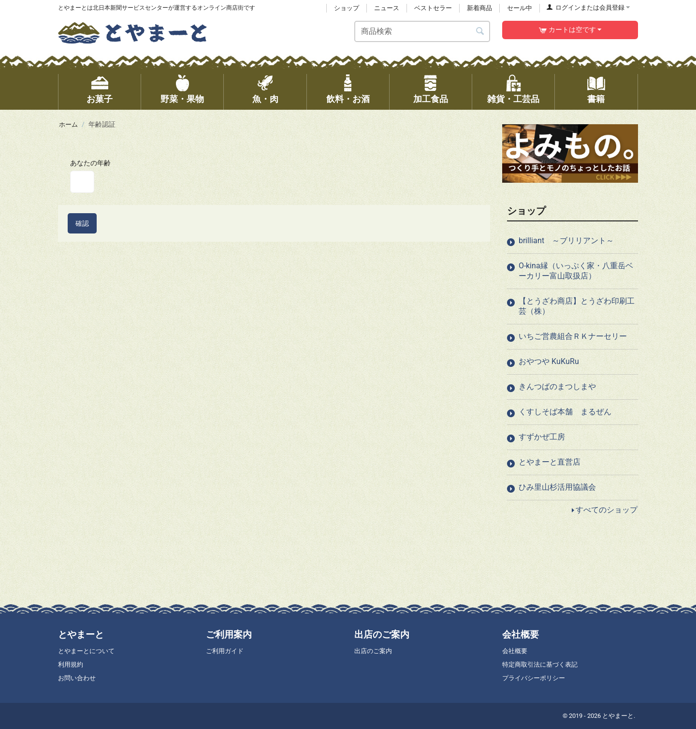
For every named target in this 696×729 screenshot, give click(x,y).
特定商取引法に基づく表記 (540, 664)
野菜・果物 (182, 99)
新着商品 (479, 8)
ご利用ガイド (225, 651)
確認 (82, 223)
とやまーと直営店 (549, 462)
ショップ (346, 8)
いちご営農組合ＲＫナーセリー (573, 336)
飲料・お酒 (348, 99)
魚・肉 (265, 99)
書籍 (596, 99)
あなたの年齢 (90, 163)
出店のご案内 (373, 651)
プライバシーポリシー (533, 678)
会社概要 (514, 651)
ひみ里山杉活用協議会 (557, 487)
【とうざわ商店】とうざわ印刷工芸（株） (577, 306)
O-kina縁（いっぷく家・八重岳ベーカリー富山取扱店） (576, 270)
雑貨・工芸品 (513, 99)
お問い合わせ (77, 678)
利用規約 (70, 664)
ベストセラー (433, 8)
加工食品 (430, 99)
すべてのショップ (607, 509)
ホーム (69, 124)
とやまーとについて (86, 651)
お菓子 (100, 99)
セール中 (519, 8)
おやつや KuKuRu (549, 361)
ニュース (386, 8)
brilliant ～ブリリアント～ (566, 240)
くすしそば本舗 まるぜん (565, 411)
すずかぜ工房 (542, 436)
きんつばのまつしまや (557, 386)
